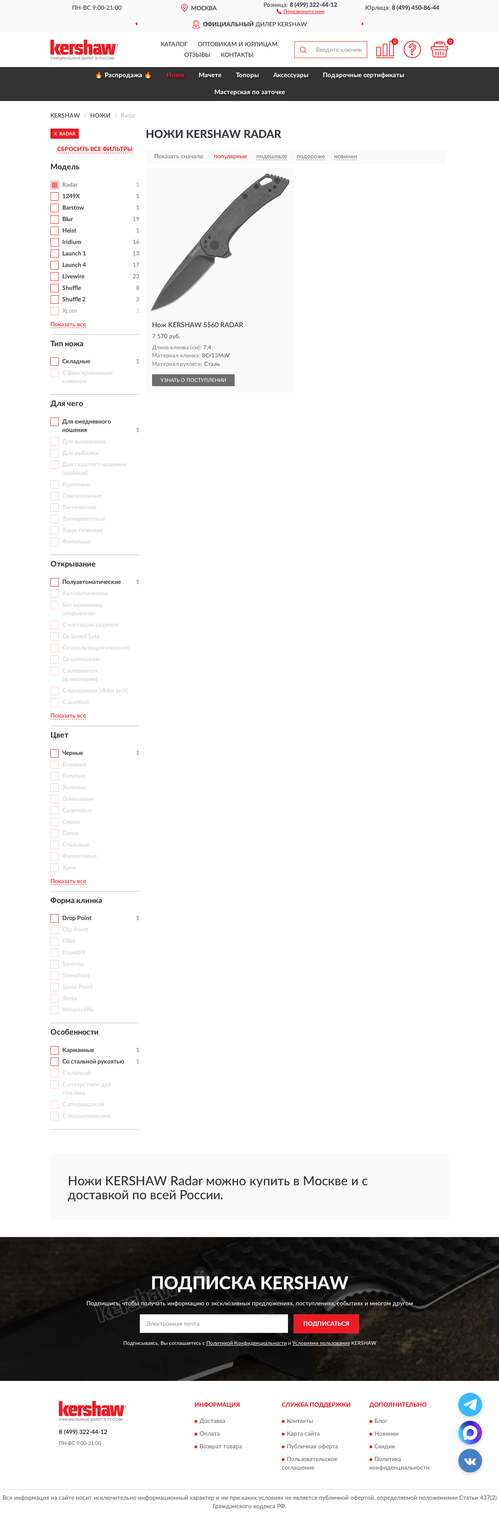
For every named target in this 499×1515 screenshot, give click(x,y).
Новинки (386, 1434)
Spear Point (77, 987)
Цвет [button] (59, 735)
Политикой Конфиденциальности (246, 1343)
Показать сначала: (179, 157)
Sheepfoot (75, 976)
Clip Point (75, 930)
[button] (300, 11)
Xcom (69, 311)
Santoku (73, 964)
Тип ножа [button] (66, 344)
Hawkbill (73, 953)
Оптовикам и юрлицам (237, 45)
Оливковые (78, 799)
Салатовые (77, 811)
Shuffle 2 (74, 300)
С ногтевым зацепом (90, 625)
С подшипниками (86, 1116)
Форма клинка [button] (76, 901)
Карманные (78, 1050)
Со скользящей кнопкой (95, 648)
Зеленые (74, 788)
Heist (69, 231)
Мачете (210, 75)
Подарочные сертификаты (363, 75)
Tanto (69, 999)
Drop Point (76, 918)
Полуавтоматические (91, 582)
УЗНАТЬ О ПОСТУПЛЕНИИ (193, 380)
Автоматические (85, 594)
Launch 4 (74, 265)
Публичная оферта (312, 1447)
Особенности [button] (74, 1032)
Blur (67, 219)
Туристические (82, 530)
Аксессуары (290, 75)
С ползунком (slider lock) (95, 691)
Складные (76, 362)
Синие (70, 833)
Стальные (75, 845)
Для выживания (83, 442)
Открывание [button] (73, 564)
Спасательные (81, 496)
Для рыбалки (80, 453)
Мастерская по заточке (249, 92)
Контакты (237, 55)
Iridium (71, 242)
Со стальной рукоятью (93, 1062)
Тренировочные (83, 519)
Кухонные (75, 485)
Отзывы (197, 55)
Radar (70, 185)
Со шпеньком (81, 659)
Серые (71, 822)
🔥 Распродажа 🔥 (123, 75)
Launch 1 (74, 254)
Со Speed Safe (81, 637)
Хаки (69, 868)
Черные (72, 753)
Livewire (73, 277)
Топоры (247, 75)
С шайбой (75, 702)
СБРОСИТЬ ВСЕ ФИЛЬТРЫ (95, 149)
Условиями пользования (321, 1343)
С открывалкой (83, 1105)
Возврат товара (221, 1447)
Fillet (68, 941)
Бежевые (74, 765)
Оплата (210, 1434)
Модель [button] (65, 167)
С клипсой (76, 1073)
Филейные (76, 542)
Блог (381, 1422)
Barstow (73, 208)
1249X (71, 196)
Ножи (175, 75)
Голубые (73, 776)
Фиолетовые (79, 856)
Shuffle (71, 288)
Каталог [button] (174, 45)
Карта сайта (303, 1434)
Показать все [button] (68, 325)
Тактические (79, 508)
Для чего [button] (66, 404)
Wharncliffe (78, 1010)
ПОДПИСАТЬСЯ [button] (326, 1324)
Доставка (212, 1422)
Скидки (384, 1447)
